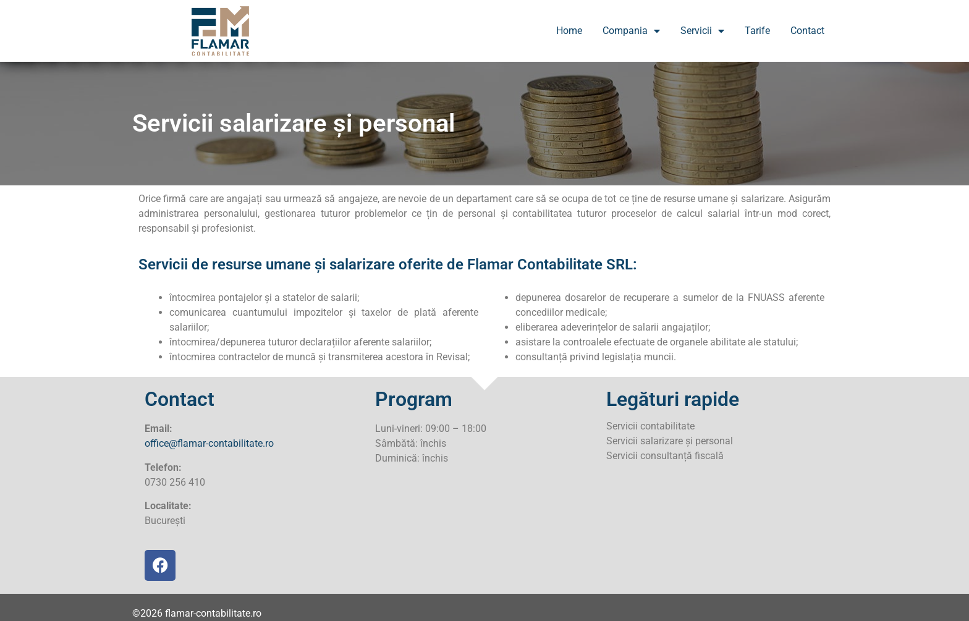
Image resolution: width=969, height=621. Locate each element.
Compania (631, 31)
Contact (807, 30)
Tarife (757, 30)
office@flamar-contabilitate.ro (209, 443)
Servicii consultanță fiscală (665, 456)
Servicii (702, 31)
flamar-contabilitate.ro (213, 613)
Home (569, 30)
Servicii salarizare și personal (669, 441)
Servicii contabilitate (650, 426)
